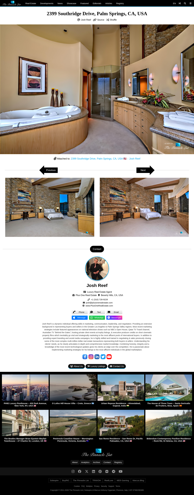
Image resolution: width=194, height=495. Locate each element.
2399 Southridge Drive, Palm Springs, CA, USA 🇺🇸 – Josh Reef (105, 158)
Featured (84, 3)
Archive (96, 462)
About (74, 462)
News (60, 3)
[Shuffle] (179, 3)
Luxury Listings (96, 366)
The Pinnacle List (81, 480)
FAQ (83, 486)
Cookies (77, 486)
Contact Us (117, 366)
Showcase (71, 3)
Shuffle (113, 20)
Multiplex (89, 486)
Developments (46, 3)
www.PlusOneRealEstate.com (99, 305)
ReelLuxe (108, 480)
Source (100, 20)
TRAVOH (96, 480)
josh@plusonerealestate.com (99, 302)
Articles (108, 3)
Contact (107, 462)
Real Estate (30, 3)
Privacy (96, 486)
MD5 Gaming (123, 480)
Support (111, 486)
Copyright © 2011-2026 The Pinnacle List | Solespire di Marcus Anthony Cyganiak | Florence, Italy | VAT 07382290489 (97, 490)
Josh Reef (86, 20)
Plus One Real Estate (86, 295)
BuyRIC (65, 480)
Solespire (54, 480)
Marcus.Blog (138, 480)
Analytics (85, 462)
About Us (76, 366)
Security (104, 486)
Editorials (97, 3)
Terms (118, 486)
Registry (120, 3)
